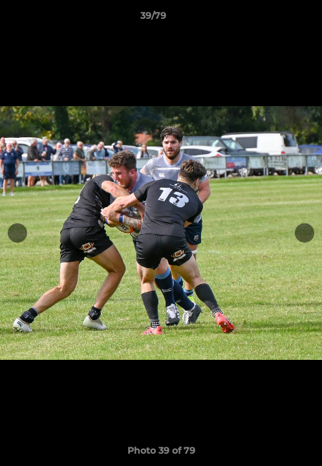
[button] (275, 19)
